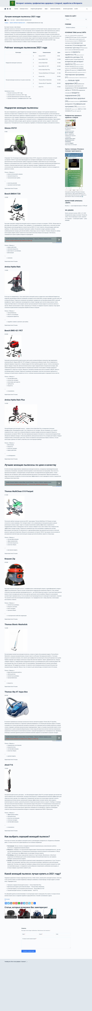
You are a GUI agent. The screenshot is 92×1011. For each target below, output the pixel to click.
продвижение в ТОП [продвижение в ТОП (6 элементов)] (71, 88)
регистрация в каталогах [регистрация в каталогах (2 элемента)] (74, 101)
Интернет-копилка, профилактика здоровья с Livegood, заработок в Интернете (49, 3)
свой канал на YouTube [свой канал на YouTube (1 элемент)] (81, 106)
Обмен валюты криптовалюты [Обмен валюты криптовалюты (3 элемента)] (76, 39)
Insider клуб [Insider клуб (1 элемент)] (67, 35)
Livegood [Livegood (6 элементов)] (68, 37)
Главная (16, 8)
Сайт (57, 934)
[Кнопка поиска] (86, 19)
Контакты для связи (68, 8)
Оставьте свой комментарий (29, 939)
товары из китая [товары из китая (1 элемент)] (75, 109)
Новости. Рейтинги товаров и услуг (23, 20)
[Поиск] (86, 8)
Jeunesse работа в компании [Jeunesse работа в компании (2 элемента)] (76, 35)
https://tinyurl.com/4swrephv (71, 144)
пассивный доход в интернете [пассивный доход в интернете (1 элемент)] (73, 77)
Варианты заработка (56, 9)
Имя (23, 934)
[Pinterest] (10, 8)
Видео (47, 9)
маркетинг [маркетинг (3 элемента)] (75, 70)
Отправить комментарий (28, 951)
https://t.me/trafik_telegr (77, 196)
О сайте (76, 8)
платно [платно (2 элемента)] (82, 77)
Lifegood (67, 126)
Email (40, 934)
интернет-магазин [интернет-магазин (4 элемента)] (70, 66)
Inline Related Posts (59, 242)
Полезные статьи (24, 9)
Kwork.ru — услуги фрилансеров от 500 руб (76, 205)
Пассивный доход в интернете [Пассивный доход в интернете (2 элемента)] (72, 41)
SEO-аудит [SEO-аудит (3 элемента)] (75, 37)
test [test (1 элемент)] (68, 39)
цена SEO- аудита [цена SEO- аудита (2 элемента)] (77, 111)
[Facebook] (7, 8)
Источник (7, 899)
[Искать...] (75, 19)
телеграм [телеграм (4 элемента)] (68, 109)
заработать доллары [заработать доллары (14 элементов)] (74, 57)
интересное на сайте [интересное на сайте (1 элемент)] (80, 64)
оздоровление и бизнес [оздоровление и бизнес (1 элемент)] (81, 72)
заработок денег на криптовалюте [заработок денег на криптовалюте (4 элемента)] (74, 59)
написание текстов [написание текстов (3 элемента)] (72, 72)
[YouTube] (5, 8)
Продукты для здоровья (37, 9)
